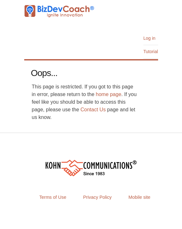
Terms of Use (52, 197)
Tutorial (150, 51)
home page (108, 94)
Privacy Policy (97, 197)
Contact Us (93, 109)
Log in (149, 38)
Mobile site (139, 197)
